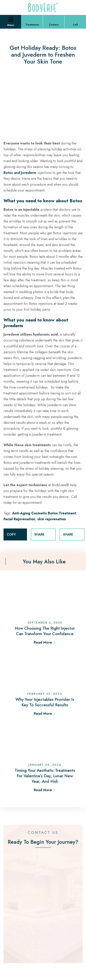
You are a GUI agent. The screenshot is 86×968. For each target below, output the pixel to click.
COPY (15, 535)
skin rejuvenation (51, 519)
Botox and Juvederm (20, 172)
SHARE (43, 535)
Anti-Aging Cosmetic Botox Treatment (44, 513)
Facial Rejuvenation (19, 519)
